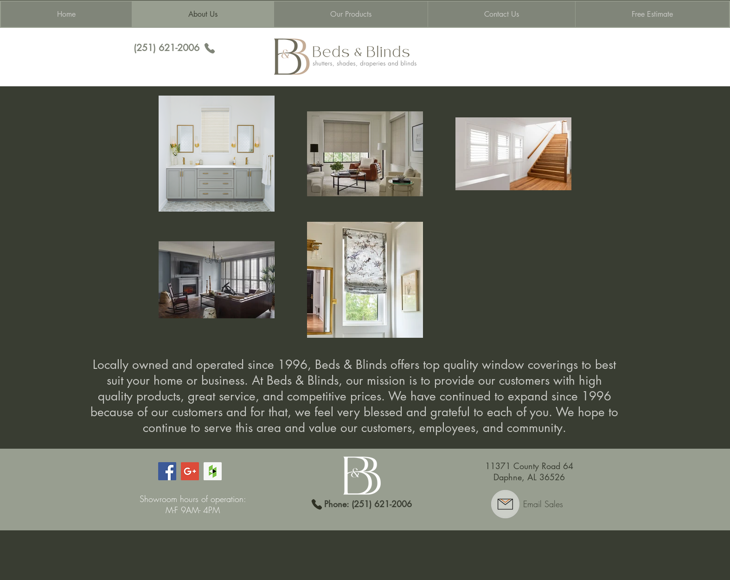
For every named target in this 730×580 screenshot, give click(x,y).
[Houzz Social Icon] (213, 471)
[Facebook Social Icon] (167, 471)
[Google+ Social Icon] (190, 471)
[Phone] (210, 48)
